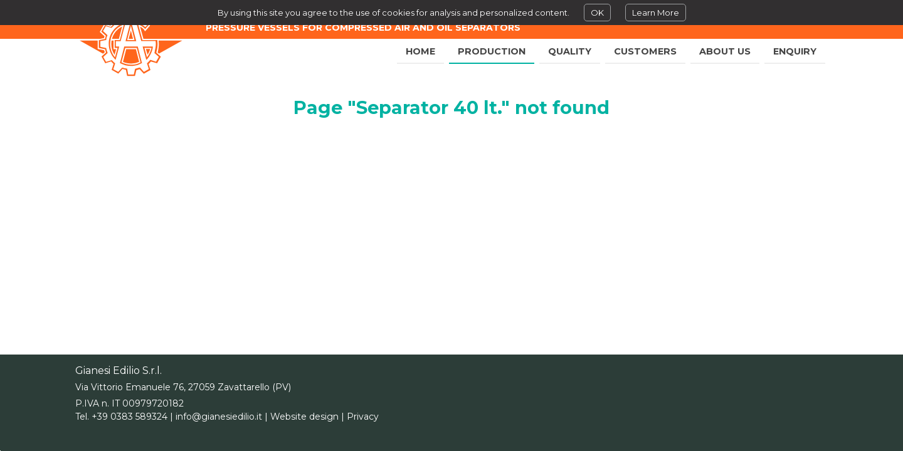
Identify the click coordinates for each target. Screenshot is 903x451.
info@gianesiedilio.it (219, 416)
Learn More (655, 13)
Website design (304, 416)
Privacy (363, 416)
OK (597, 13)
